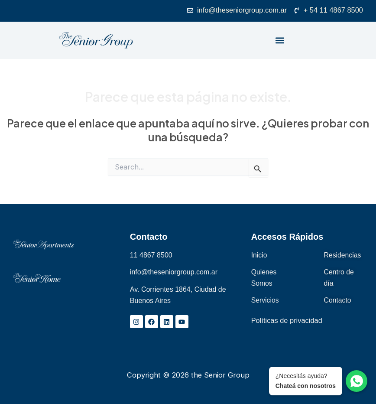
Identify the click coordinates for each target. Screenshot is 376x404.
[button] (280, 40)
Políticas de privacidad (286, 321)
